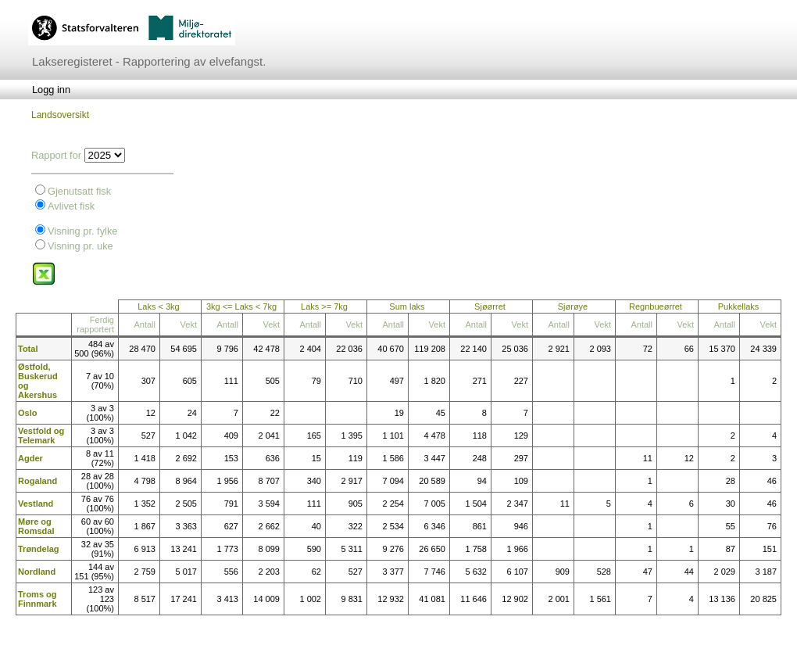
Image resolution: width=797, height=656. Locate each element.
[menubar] (51, 89)
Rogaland (37, 481)
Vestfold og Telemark (41, 435)
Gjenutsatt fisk (79, 191)
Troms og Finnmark (37, 599)
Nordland (36, 571)
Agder (30, 458)
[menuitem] (51, 89)
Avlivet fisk (71, 206)
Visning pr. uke (80, 246)
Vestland (35, 503)
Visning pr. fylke (82, 231)
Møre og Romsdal (36, 526)
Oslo (27, 413)
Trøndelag (38, 549)
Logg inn (51, 89)
